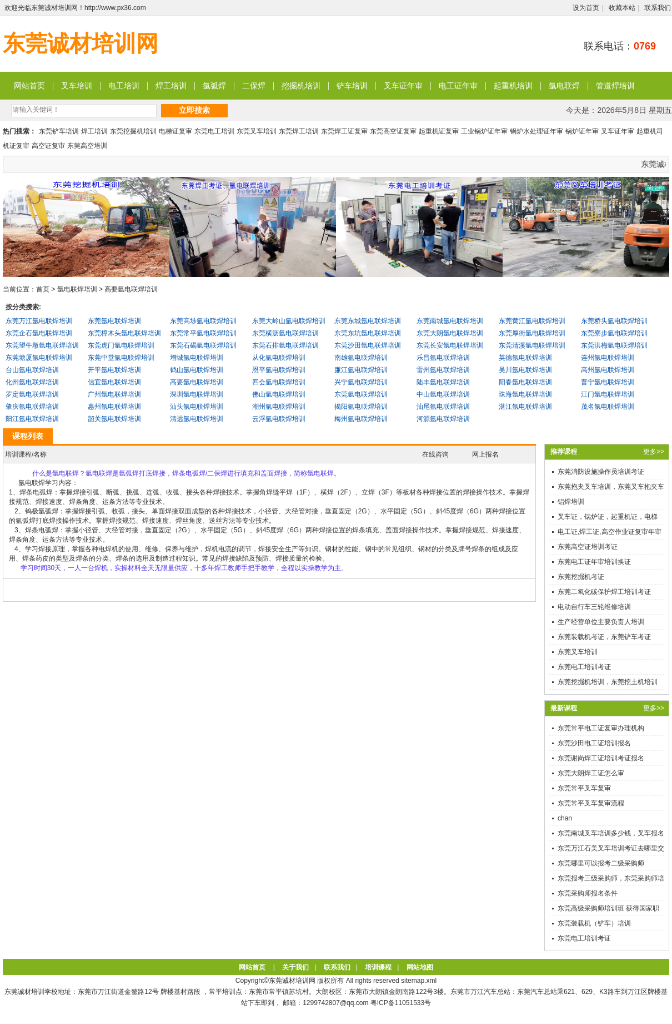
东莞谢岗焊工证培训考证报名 (601, 758)
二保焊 (253, 85)
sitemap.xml (419, 981)
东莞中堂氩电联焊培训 (121, 358)
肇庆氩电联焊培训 (32, 406)
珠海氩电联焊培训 (525, 394)
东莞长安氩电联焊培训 (450, 345)
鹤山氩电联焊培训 (196, 370)
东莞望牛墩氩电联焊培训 (42, 345)
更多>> (653, 452)
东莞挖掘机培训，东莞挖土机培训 (608, 682)
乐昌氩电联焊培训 (443, 358)
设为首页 (586, 8)
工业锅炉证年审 (484, 131)
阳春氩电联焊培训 (525, 382)
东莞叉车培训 (257, 131)
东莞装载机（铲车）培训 (594, 923)
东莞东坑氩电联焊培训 (367, 333)
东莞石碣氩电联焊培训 (203, 345)
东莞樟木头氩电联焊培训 (124, 333)
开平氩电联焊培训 (114, 370)
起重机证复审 (439, 131)
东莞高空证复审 (393, 131)
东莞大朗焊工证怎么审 (591, 773)
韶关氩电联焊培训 (114, 419)
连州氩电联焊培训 (607, 358)
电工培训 (123, 85)
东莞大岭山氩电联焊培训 (288, 321)
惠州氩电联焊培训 (114, 406)
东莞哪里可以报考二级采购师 (601, 863)
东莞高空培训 (87, 146)
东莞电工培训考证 (584, 667)
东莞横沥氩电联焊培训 (285, 333)
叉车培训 (76, 85)
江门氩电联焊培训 (607, 394)
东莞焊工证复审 (344, 131)
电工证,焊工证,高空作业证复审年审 (609, 532)
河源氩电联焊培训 (443, 419)
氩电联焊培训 (77, 289)
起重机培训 (513, 85)
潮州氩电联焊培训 (278, 406)
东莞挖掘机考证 (581, 577)
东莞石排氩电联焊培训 (285, 345)
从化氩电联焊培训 (278, 358)
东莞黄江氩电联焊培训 (532, 321)
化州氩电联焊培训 (32, 382)
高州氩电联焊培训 (607, 370)
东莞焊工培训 (299, 131)
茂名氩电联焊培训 (607, 406)
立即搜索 (194, 110)
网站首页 (29, 85)
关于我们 (295, 967)
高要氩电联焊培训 (131, 289)
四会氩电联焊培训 (278, 382)
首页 (42, 289)
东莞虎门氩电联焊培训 (121, 345)
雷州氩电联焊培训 (443, 370)
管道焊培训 (615, 85)
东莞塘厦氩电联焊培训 (39, 358)
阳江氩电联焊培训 (32, 419)
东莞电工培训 (214, 131)
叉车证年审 (403, 85)
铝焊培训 (571, 502)
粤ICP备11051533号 (400, 1003)
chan (565, 818)
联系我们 (657, 8)
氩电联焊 (564, 85)
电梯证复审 (175, 131)
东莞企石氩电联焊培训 (39, 333)
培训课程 (378, 967)
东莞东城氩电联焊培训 (367, 321)
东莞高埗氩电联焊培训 (203, 321)
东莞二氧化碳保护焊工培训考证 (604, 592)
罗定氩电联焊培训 (32, 394)
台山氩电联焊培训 (32, 370)
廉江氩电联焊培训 (361, 370)
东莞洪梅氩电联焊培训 (614, 345)
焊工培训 (171, 85)
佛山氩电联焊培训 (278, 394)
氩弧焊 (214, 85)
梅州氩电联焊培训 (361, 419)
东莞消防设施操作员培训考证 (601, 472)
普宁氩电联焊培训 (607, 382)
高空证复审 (48, 146)
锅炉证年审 (582, 131)
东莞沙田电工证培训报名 (594, 743)
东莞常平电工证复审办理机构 (601, 728)
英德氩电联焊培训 (525, 358)
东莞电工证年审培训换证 (594, 562)
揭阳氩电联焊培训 (361, 406)
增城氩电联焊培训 (196, 358)
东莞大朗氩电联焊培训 (450, 333)
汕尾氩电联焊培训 (443, 406)
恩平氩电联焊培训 (278, 370)
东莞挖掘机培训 (133, 131)
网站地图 (420, 967)
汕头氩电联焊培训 (196, 406)
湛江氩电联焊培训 (525, 406)
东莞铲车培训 (59, 131)
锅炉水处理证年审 (536, 131)
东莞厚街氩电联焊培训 (532, 333)
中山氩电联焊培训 (443, 394)
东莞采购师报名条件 (588, 893)
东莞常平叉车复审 (584, 788)
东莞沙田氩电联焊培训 (367, 345)
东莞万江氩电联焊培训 (39, 321)
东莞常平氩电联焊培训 (203, 333)
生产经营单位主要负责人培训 (601, 622)
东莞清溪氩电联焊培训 (532, 345)
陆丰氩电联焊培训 (443, 382)
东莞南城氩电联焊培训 (450, 321)
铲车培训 (352, 85)
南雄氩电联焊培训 (361, 358)
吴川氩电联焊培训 (525, 370)
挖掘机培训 (301, 85)
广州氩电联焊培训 (114, 394)
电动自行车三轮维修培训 (594, 607)
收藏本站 (622, 8)
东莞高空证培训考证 (588, 547)
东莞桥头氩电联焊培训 (614, 321)
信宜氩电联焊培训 (114, 382)
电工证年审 (458, 85)
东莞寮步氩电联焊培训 (614, 333)
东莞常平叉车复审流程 (591, 803)
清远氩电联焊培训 (196, 419)
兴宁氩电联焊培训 (361, 382)
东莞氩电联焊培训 (114, 321)
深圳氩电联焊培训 (196, 394)
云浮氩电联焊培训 (278, 419)
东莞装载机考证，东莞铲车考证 (604, 637)
